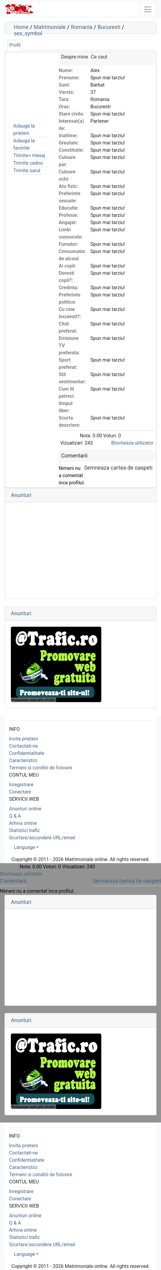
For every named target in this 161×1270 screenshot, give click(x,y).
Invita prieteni (23, 739)
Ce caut (99, 57)
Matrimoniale (50, 27)
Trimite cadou (28, 163)
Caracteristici (23, 760)
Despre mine (74, 57)
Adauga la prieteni (24, 129)
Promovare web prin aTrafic (33, 700)
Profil (15, 45)
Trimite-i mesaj (29, 155)
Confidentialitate (26, 753)
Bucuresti (109, 27)
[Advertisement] (36, 83)
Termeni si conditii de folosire (40, 768)
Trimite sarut (26, 170)
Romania (81, 27)
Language (24, 847)
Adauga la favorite (24, 144)
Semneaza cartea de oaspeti (118, 467)
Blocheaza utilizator (132, 443)
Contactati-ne (23, 746)
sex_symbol (28, 33)
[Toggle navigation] (147, 9)
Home (21, 27)
